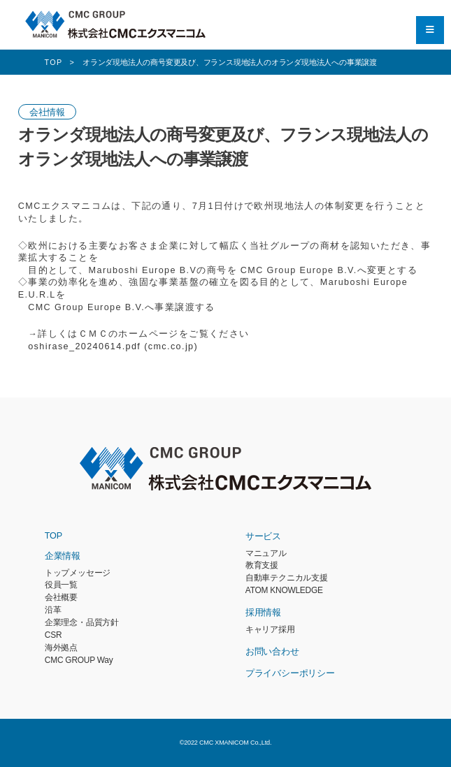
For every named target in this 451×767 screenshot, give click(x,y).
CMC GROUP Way (79, 660)
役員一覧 (61, 585)
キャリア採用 (270, 629)
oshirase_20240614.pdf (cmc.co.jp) (113, 346)
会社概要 (61, 597)
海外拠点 (61, 647)
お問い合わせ (272, 652)
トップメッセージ (77, 573)
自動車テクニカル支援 (286, 578)
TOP (53, 536)
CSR (53, 635)
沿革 (53, 610)
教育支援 (261, 565)
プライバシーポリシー (290, 673)
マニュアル (266, 553)
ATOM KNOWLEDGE (284, 590)
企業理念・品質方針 (82, 622)
